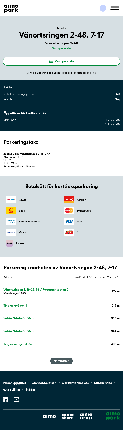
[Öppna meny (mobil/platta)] (114, 7)
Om (43, 383)
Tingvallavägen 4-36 (17, 344)
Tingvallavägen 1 (15, 305)
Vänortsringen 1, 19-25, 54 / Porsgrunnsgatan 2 (35, 289)
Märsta (61, 28)
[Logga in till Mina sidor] (103, 8)
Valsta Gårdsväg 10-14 (18, 318)
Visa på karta (61, 48)
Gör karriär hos (75, 383)
